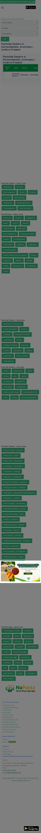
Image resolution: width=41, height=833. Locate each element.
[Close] (37, 564)
